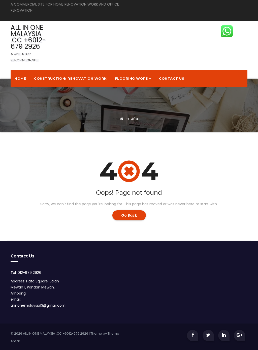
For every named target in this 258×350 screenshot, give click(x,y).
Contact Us (171, 78)
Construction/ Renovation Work (70, 78)
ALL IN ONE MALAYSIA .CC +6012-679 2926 (28, 43)
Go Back (129, 215)
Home (20, 78)
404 (134, 119)
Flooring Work (133, 78)
